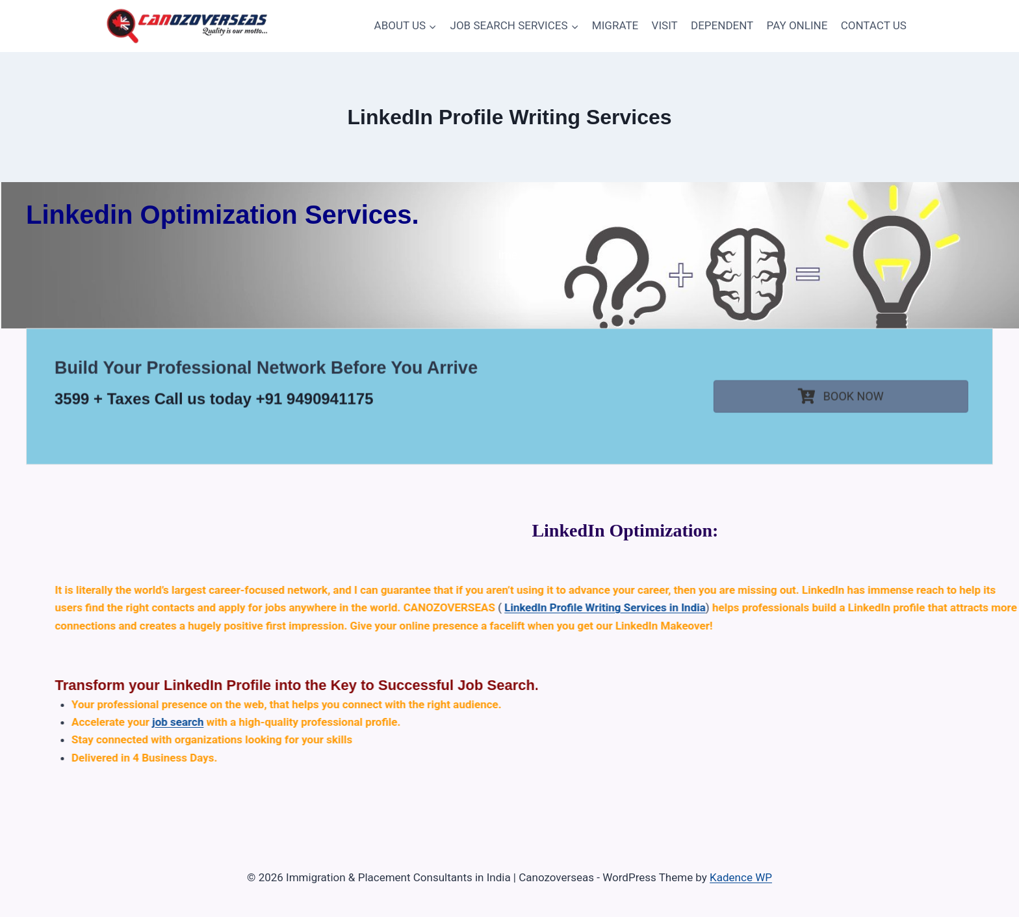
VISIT (665, 25)
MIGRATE (615, 25)
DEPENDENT (722, 25)
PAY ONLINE (797, 25)
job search (578, 721)
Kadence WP (741, 877)
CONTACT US (874, 25)
